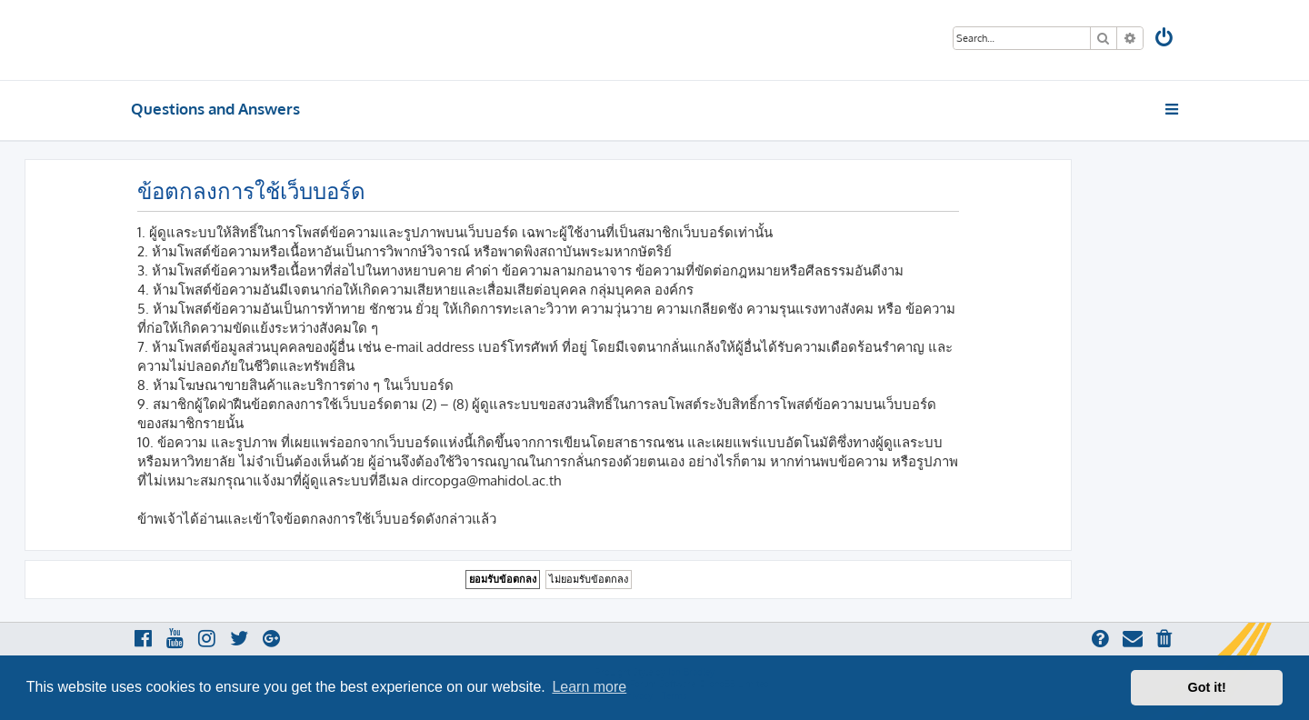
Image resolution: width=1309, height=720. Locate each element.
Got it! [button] (1207, 687)
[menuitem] (1165, 39)
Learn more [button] (589, 687)
